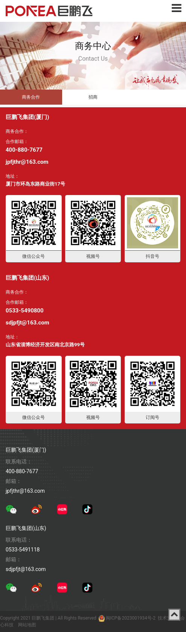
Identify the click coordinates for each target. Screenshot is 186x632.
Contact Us (93, 53)
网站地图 (27, 624)
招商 (93, 97)
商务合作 (31, 97)
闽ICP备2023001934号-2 (131, 618)
